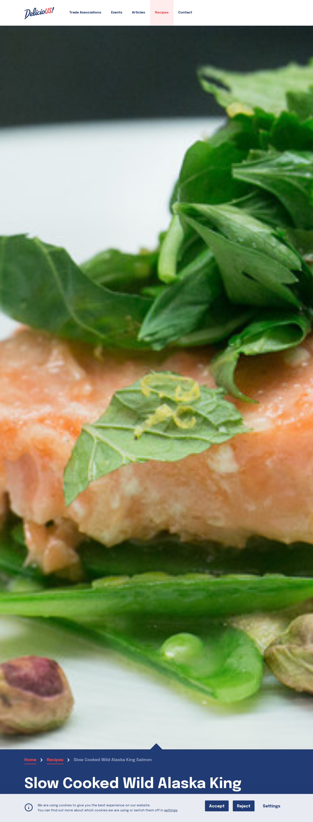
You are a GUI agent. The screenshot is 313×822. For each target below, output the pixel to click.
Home (30, 760)
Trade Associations (85, 12)
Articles (138, 12)
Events (116, 12)
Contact (185, 12)
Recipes (161, 12)
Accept (217, 806)
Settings (271, 806)
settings (170, 810)
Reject (243, 806)
